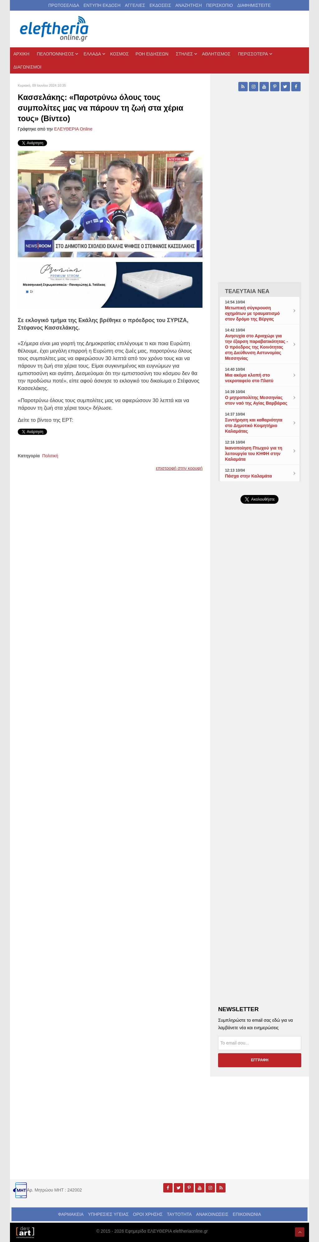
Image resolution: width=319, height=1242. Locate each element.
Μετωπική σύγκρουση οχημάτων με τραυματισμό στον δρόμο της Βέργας (252, 313)
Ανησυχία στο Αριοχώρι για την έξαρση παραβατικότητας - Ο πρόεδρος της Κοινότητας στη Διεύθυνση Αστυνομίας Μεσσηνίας (256, 347)
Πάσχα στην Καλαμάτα (248, 475)
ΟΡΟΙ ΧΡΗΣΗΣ (148, 1214)
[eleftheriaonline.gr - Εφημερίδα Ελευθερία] (55, 29)
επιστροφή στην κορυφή (179, 468)
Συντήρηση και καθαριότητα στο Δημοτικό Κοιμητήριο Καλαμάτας (253, 425)
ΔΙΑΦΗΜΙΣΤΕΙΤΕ (254, 5)
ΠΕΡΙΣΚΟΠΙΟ (219, 5)
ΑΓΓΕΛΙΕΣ (135, 5)
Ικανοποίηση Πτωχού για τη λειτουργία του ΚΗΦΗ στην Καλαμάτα (253, 453)
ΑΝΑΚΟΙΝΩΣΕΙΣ (212, 1214)
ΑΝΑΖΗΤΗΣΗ (188, 5)
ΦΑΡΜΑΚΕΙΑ (70, 1214)
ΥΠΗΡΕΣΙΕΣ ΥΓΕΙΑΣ (108, 1214)
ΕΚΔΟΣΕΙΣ (160, 5)
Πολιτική (50, 455)
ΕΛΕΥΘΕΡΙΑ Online (73, 128)
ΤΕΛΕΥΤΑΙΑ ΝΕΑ (247, 291)
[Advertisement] (259, 652)
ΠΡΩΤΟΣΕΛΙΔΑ (63, 5)
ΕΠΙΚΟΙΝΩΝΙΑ (247, 1214)
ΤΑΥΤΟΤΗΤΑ (179, 1214)
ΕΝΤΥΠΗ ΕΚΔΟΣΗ (102, 5)
